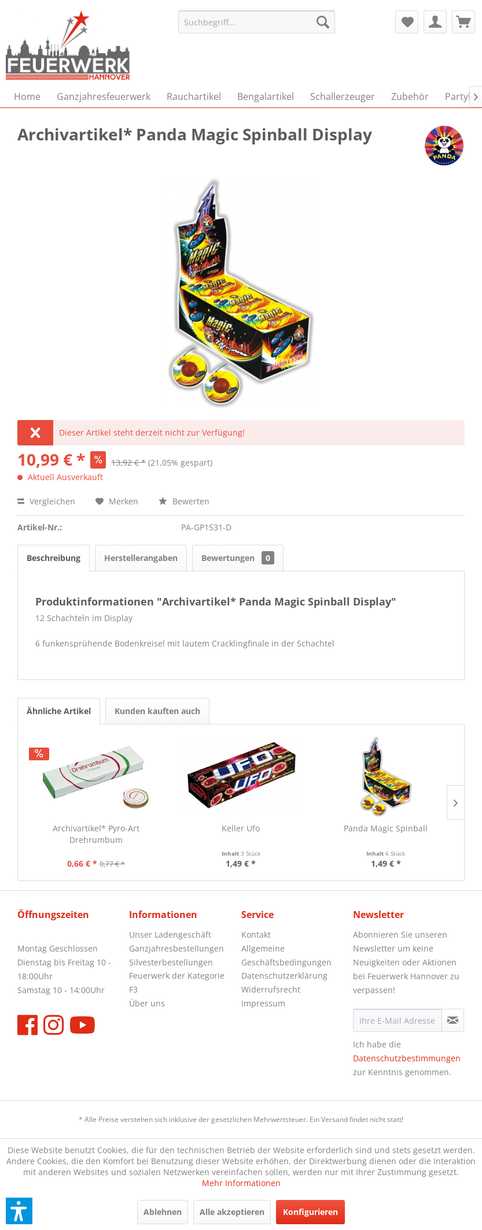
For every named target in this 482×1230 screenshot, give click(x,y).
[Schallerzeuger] (342, 96)
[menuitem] (256, 22)
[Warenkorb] (463, 22)
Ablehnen (163, 1211)
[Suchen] (323, 22)
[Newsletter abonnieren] (452, 1020)
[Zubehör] (410, 96)
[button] (19, 1211)
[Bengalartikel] (265, 96)
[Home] (27, 96)
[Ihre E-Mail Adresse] (398, 1020)
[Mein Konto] (435, 22)
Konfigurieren (310, 1211)
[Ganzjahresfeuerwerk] (104, 96)
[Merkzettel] (406, 22)
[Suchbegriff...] (256, 22)
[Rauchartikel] (194, 96)
